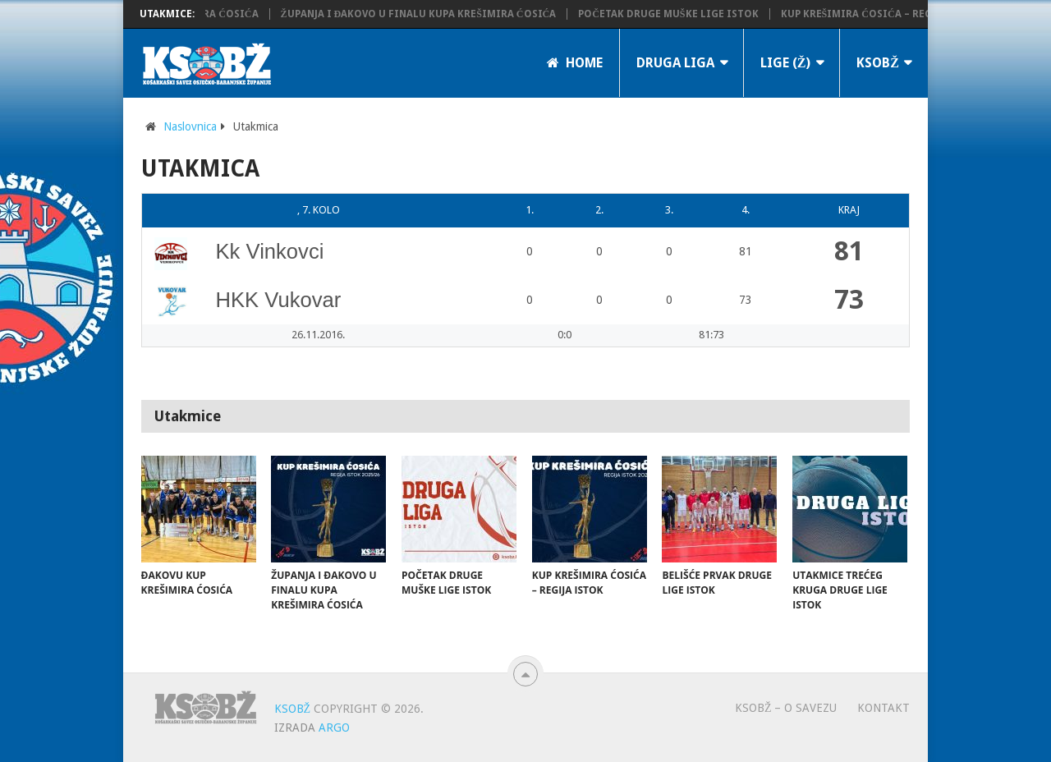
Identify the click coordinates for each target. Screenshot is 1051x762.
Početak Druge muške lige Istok (674, 14)
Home (575, 63)
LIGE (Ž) (785, 63)
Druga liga (675, 63)
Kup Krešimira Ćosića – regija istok (886, 14)
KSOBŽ (877, 63)
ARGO (334, 727)
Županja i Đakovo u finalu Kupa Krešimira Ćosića (424, 14)
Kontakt (883, 707)
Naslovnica (190, 126)
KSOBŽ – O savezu (786, 707)
